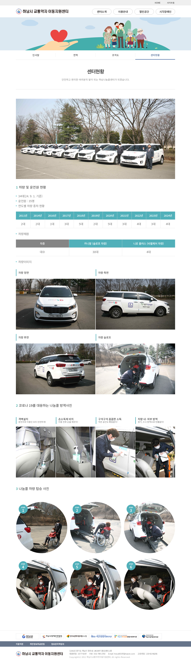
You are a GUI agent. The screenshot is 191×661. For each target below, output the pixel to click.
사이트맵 (170, 2)
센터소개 (102, 12)
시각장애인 (165, 12)
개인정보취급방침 (37, 644)
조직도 (115, 55)
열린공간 (144, 12)
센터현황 (155, 55)
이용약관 (19, 644)
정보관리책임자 (57, 644)
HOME (157, 2)
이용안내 (123, 12)
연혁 (75, 55)
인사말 (35, 55)
